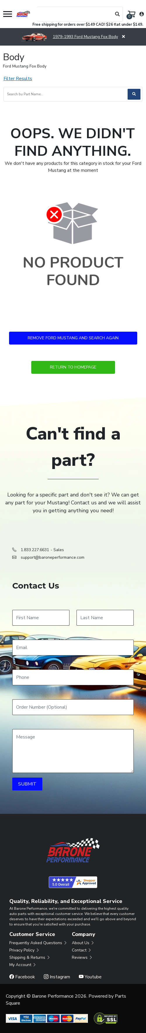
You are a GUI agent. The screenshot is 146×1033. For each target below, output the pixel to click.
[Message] (73, 751)
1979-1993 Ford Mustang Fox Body (69, 36)
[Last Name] (105, 618)
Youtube (90, 977)
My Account (22, 965)
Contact (82, 950)
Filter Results (18, 78)
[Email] (73, 647)
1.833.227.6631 (35, 550)
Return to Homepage (73, 367)
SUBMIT (27, 784)
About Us (83, 943)
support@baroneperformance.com (52, 557)
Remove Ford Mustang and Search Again (73, 338)
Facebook (22, 977)
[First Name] (40, 618)
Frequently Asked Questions (38, 943)
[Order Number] (73, 707)
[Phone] (73, 677)
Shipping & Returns (30, 957)
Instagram (57, 977)
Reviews (82, 957)
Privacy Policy (24, 950)
